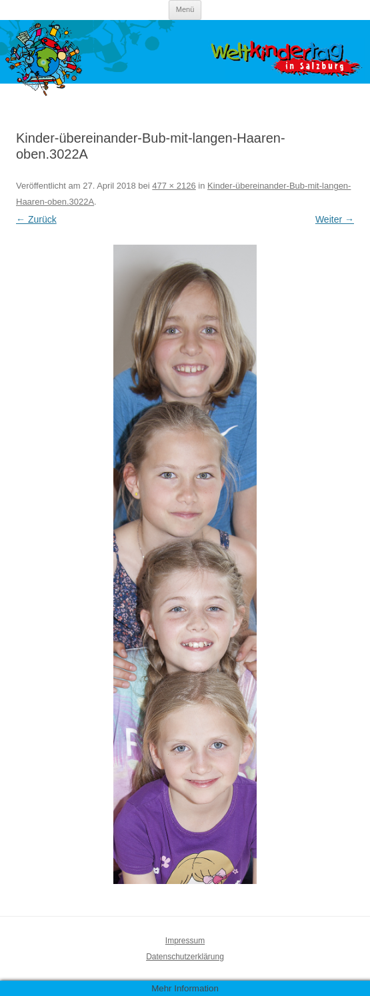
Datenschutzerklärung (185, 956)
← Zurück (36, 219)
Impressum (185, 940)
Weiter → (334, 219)
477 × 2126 (173, 186)
